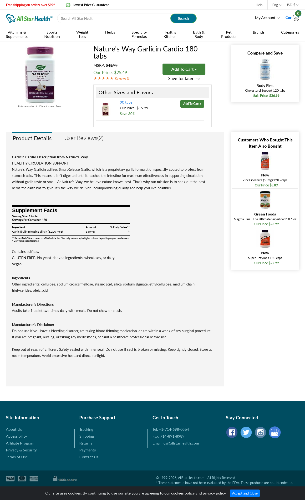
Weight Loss (82, 34)
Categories (290, 32)
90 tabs (126, 102)
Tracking (86, 429)
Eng (275, 5)
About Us (14, 429)
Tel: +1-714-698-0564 (170, 429)
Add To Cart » (184, 69)
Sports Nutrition (52, 34)
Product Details (32, 138)
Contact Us (88, 457)
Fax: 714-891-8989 (168, 436)
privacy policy (214, 493)
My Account (265, 17)
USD (290, 5)
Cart (292, 17)
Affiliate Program (20, 443)
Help (259, 5)
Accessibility (16, 436)
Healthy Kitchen (170, 34)
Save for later (181, 78)
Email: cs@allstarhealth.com (175, 443)
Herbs (110, 32)
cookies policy (183, 493)
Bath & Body (198, 34)
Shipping (86, 436)
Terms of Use (17, 457)
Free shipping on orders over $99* (30, 5)
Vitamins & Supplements (17, 34)
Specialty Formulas (139, 34)
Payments (87, 450)
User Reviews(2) (83, 137)
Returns (85, 443)
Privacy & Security (21, 450)
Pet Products (228, 34)
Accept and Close (245, 493)
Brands (258, 32)
